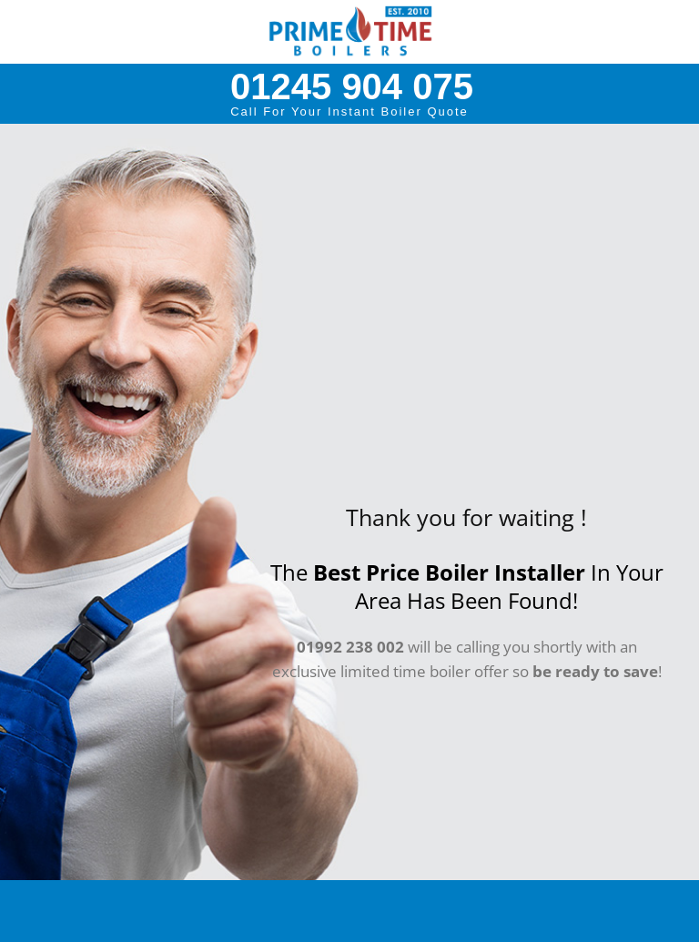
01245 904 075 (351, 86)
